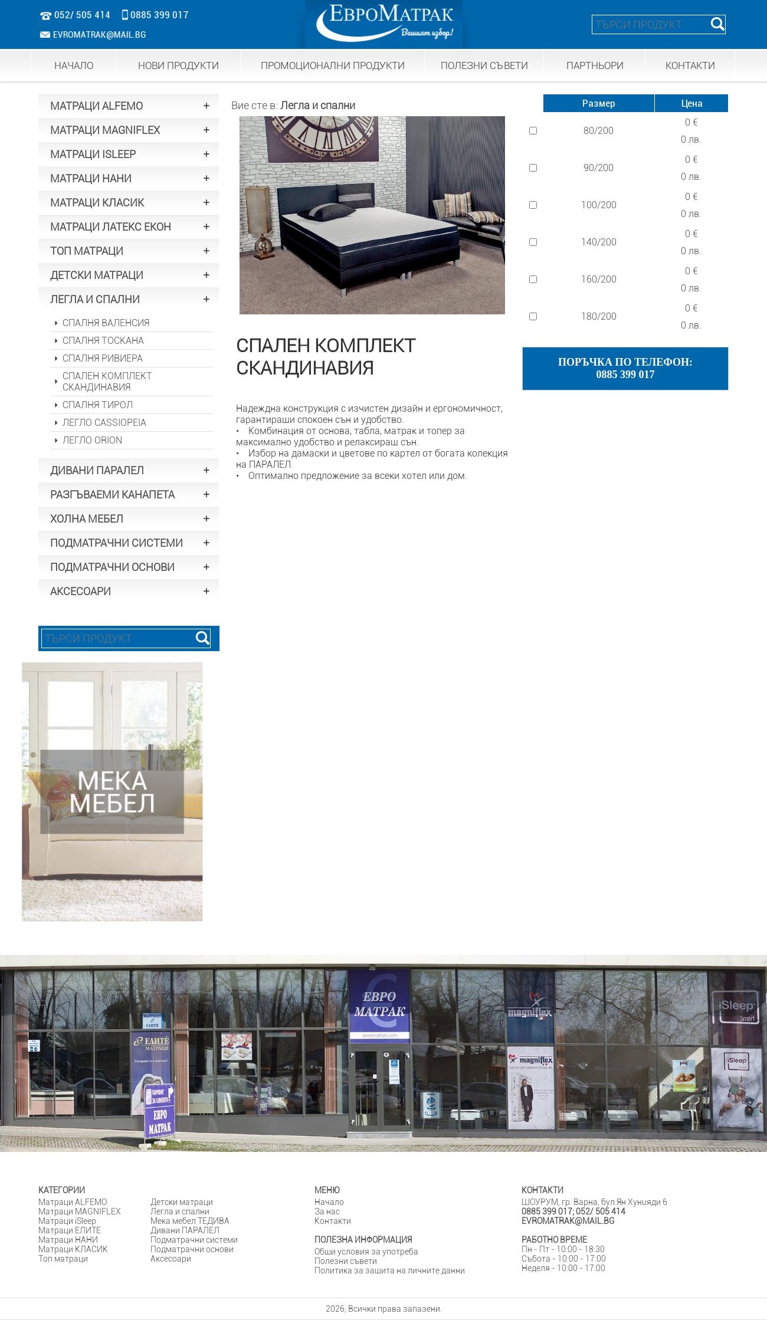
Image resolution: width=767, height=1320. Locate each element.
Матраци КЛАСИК (73, 1249)
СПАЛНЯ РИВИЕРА (103, 358)
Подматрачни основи (192, 1249)
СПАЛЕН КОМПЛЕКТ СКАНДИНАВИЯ (107, 381)
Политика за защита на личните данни (389, 1270)
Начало (329, 1202)
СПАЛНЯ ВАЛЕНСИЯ (106, 323)
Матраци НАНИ (68, 1240)
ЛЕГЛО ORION (92, 440)
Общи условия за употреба (366, 1251)
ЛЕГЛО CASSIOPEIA (104, 422)
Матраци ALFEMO (72, 1202)
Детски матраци (181, 1202)
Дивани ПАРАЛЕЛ (184, 1230)
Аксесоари (170, 1258)
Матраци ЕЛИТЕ (69, 1230)
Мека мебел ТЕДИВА (190, 1221)
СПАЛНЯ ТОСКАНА (103, 340)
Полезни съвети (345, 1261)
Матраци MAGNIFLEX (79, 1211)
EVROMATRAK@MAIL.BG (93, 34)
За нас (327, 1211)
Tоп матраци (63, 1258)
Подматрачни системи (194, 1240)
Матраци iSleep (67, 1221)
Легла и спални (317, 105)
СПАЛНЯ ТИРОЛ (98, 405)
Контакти (332, 1221)
